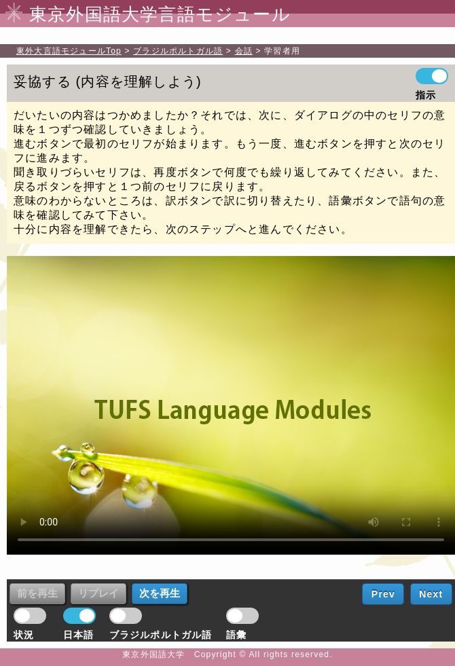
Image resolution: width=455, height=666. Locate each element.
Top (69, 51)
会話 (244, 51)
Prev (383, 594)
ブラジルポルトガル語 (178, 51)
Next (431, 594)
